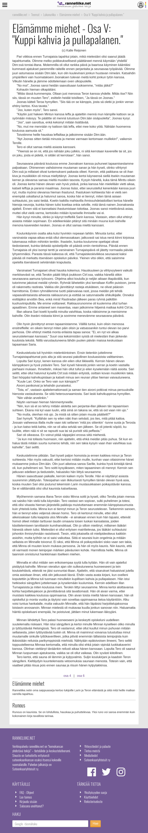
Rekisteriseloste (93, 801)
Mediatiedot (91, 755)
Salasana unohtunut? (32, 805)
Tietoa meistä (92, 750)
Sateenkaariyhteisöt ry (97, 759)
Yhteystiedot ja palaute (97, 746)
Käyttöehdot (91, 796)
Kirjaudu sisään (28, 801)
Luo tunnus (26, 796)
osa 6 (80, 675)
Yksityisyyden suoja (95, 792)
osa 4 (67, 675)
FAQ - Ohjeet (27, 792)
